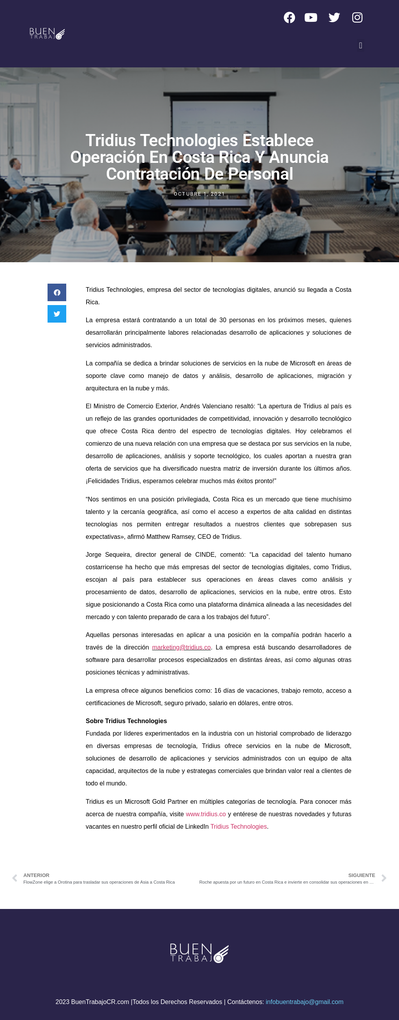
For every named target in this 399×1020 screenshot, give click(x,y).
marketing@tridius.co (181, 647)
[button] (360, 45)
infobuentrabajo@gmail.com (304, 1002)
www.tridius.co (206, 814)
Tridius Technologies (238, 826)
